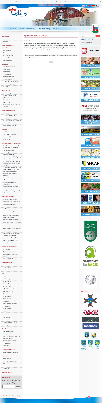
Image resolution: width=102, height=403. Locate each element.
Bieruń (87, 338)
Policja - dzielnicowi (8, 258)
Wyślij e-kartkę (44, 29)
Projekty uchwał (7, 74)
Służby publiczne (7, 281)
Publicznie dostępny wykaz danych (11, 201)
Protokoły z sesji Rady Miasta (10, 84)
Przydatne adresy (7, 343)
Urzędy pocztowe (7, 298)
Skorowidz (5, 311)
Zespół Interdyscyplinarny (9, 242)
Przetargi (5, 118)
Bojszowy (93, 338)
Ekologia (5, 208)
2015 (4, 265)
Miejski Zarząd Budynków (9, 125)
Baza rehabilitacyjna (8, 331)
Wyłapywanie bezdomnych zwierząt (12, 222)
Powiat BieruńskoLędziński (83, 348)
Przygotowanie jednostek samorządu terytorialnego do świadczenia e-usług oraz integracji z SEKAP (12, 169)
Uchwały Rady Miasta (8, 76)
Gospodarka (6, 113)
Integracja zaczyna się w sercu (10, 186)
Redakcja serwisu (7, 372)
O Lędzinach (6, 47)
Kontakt (56, 29)
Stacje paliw (6, 301)
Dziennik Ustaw (7, 99)
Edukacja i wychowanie (9, 334)
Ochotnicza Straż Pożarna (9, 251)
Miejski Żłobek (6, 139)
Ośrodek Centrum (7, 320)
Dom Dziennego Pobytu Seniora (11, 237)
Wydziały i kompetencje (9, 93)
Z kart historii (6, 366)
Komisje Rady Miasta (8, 79)
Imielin (90, 346)
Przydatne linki (6, 306)
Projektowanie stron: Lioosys (13, 396)
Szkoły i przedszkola (8, 132)
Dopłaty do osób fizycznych (9, 199)
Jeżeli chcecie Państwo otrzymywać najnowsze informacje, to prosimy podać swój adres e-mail (11, 382)
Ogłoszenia (5, 41)
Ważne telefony (7, 308)
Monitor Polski (6, 102)
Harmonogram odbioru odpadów (11, 219)
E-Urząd (13, 29)
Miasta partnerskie (7, 60)
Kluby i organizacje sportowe (10, 322)
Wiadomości (6, 39)
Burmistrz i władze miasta (9, 66)
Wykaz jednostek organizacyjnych (11, 352)
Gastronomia (6, 283)
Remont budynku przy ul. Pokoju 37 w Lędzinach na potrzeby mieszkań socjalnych (12, 163)
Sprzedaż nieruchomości (9, 115)
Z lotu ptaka (6, 368)
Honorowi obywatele (8, 55)
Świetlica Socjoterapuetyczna (10, 240)
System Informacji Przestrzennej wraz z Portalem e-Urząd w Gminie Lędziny (11, 190)
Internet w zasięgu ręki (8, 154)
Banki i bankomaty (7, 296)
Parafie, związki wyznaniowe (10, 303)
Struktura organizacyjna (9, 231)
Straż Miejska (6, 249)
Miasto (4, 363)
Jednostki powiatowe (8, 291)
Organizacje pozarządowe (9, 340)
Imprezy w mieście (7, 358)
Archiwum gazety (7, 267)
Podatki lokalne (7, 71)
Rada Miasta (6, 86)
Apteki (4, 276)
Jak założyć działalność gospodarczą (12, 120)
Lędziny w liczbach (7, 50)
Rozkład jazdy (6, 279)
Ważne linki (6, 345)
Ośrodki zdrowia (7, 286)
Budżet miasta (6, 69)
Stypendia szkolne (7, 136)
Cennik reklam (6, 270)
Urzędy (4, 293)
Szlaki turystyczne (7, 325)
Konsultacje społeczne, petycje (10, 81)
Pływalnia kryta (6, 317)
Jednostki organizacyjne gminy (10, 288)
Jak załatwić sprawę (27, 29)
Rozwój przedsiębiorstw (9, 123)
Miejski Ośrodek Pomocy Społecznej (12, 228)
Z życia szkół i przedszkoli (9, 134)
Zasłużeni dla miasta (8, 57)
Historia (5, 52)
